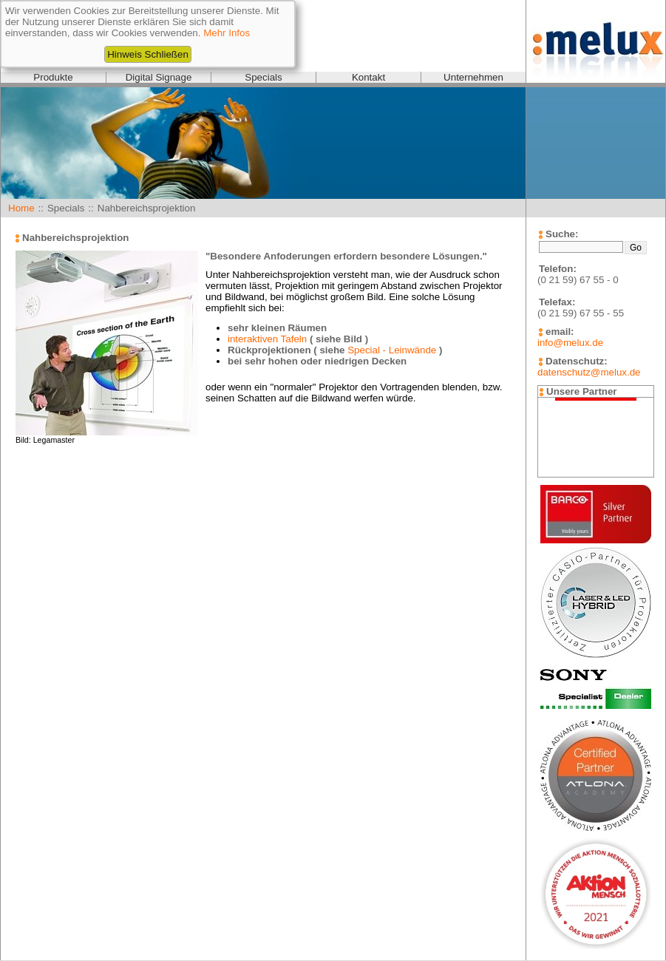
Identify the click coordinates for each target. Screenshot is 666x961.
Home (21, 208)
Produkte (52, 77)
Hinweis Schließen (147, 54)
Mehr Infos (226, 32)
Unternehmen (473, 77)
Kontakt (368, 77)
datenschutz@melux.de (588, 372)
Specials (263, 77)
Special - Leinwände (391, 350)
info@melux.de (570, 342)
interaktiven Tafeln (267, 338)
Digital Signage (159, 77)
